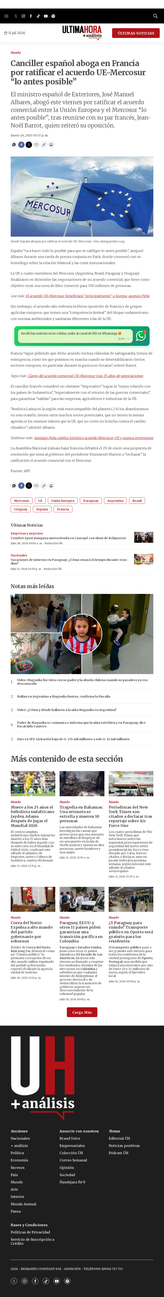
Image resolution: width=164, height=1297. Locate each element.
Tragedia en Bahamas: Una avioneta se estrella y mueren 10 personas (81, 814)
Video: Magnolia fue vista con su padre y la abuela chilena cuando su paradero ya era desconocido (82, 682)
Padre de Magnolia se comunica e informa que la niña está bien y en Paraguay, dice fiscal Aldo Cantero (81, 724)
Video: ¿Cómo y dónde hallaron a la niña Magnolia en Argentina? (67, 710)
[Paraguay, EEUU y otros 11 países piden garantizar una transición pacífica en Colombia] (82, 899)
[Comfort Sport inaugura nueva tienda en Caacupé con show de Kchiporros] (143, 537)
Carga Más (82, 1012)
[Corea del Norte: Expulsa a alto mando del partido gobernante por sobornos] (33, 899)
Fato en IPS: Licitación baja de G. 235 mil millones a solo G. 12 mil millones (73, 739)
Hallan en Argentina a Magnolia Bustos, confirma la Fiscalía (63, 696)
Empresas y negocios (27, 533)
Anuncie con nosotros (79, 1131)
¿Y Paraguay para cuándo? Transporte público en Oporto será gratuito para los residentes (131, 932)
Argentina (115, 501)
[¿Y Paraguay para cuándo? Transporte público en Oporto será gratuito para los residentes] (131, 899)
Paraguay (90, 501)
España (42, 509)
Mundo (16, 53)
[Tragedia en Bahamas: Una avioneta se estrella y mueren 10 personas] (82, 783)
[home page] (82, 33)
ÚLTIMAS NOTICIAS (136, 33)
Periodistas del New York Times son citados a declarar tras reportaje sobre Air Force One (130, 816)
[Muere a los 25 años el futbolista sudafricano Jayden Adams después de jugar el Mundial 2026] (33, 783)
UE (40, 501)
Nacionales (19, 555)
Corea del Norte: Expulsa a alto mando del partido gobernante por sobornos (32, 932)
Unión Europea (62, 501)
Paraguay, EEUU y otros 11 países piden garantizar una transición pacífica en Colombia (81, 932)
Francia (63, 509)
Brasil (137, 501)
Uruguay (20, 509)
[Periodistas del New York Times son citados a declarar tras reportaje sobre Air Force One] (131, 783)
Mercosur (21, 501)
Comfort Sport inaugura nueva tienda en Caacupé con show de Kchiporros (68, 538)
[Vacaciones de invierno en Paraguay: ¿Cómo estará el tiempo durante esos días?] (143, 559)
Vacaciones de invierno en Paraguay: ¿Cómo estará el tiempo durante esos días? (69, 561)
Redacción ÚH (54, 543)
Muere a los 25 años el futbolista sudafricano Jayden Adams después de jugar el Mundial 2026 (32, 816)
